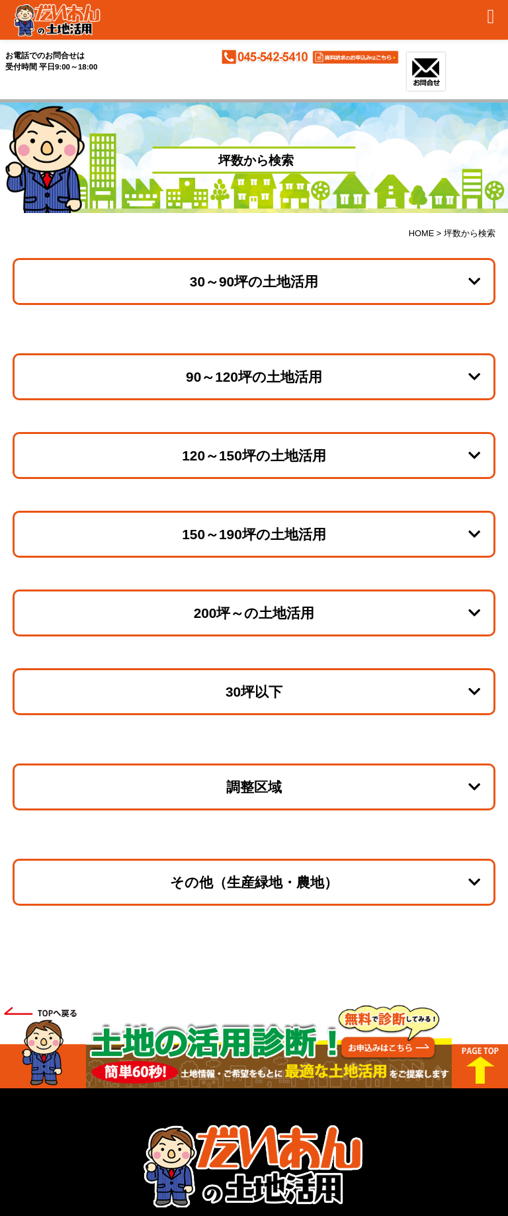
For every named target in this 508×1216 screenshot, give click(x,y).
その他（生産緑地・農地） (254, 882)
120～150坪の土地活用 (253, 455)
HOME (421, 233)
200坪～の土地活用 (254, 613)
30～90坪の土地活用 (254, 281)
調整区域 (254, 787)
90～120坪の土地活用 (254, 376)
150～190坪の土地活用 (253, 534)
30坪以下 (254, 691)
